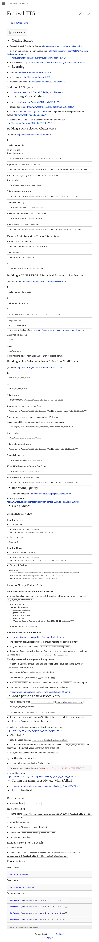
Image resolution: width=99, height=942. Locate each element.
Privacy (49, 938)
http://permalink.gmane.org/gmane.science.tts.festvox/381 (38, 58)
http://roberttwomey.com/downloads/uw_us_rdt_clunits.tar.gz (37, 637)
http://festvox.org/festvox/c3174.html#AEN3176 (41, 282)
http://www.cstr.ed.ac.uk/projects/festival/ (61, 46)
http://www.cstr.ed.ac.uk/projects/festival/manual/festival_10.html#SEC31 (43, 786)
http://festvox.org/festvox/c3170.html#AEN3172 (37, 102)
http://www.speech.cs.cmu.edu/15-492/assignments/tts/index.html (54, 62)
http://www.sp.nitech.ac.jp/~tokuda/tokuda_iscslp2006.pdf (36, 92)
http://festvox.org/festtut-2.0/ (35, 77)
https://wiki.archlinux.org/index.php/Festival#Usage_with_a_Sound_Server (41, 776)
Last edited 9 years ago (18, 927)
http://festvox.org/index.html (32, 111)
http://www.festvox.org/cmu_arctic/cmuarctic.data (49, 107)
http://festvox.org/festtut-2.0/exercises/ (46, 82)
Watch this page (88, 13)
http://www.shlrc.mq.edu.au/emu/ (29, 115)
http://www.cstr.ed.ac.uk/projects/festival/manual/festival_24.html (39, 692)
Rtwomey (35, 927)
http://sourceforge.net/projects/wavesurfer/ (50, 494)
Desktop (59, 934)
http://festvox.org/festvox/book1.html (32, 72)
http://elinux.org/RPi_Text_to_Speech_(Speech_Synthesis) (33, 730)
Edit (80, 13)
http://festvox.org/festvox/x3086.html (33, 135)
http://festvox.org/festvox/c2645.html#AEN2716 (38, 367)
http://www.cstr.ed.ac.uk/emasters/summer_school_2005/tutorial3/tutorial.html (42, 502)
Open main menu (3, 3)
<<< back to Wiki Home (17, 23)
